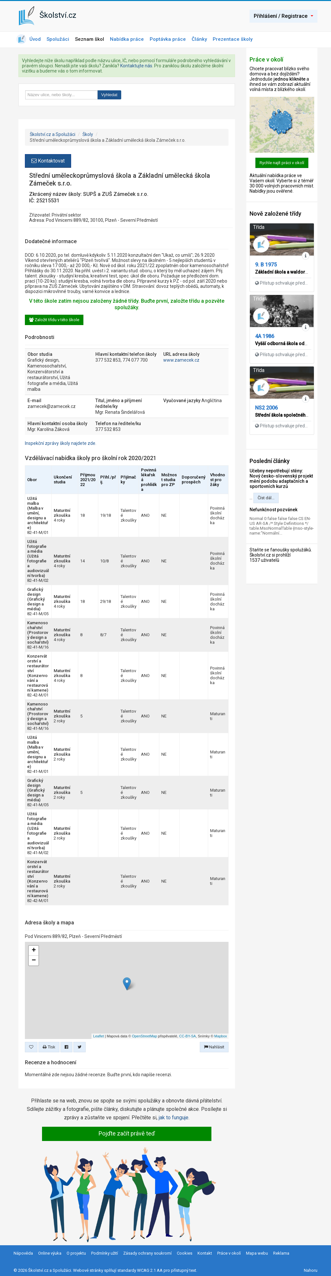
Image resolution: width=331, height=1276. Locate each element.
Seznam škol (89, 39)
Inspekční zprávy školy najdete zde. (60, 443)
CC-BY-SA (187, 1036)
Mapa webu (257, 1253)
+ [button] (34, 950)
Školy (87, 134)
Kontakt (205, 1253)
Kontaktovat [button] (48, 161)
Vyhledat (109, 94)
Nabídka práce (127, 39)
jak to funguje (173, 1117)
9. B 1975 (266, 265)
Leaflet (98, 1036)
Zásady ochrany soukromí (147, 1253)
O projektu (76, 1253)
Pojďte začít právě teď (127, 1133)
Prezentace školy (232, 39)
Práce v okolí (229, 1253)
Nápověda (23, 1253)
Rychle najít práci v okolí (282, 162)
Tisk (49, 1047)
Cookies (184, 1253)
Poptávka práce (168, 39)
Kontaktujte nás (136, 65)
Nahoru (310, 1270)
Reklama (281, 1253)
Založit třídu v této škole (54, 319)
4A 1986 (264, 336)
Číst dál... (266, 497)
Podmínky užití (104, 1253)
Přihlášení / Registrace (283, 16)
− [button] (34, 960)
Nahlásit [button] (214, 1047)
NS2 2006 (266, 408)
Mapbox (220, 1036)
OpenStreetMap (144, 1036)
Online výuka (49, 1253)
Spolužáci (58, 39)
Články (199, 39)
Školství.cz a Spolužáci (52, 134)
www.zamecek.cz (181, 360)
